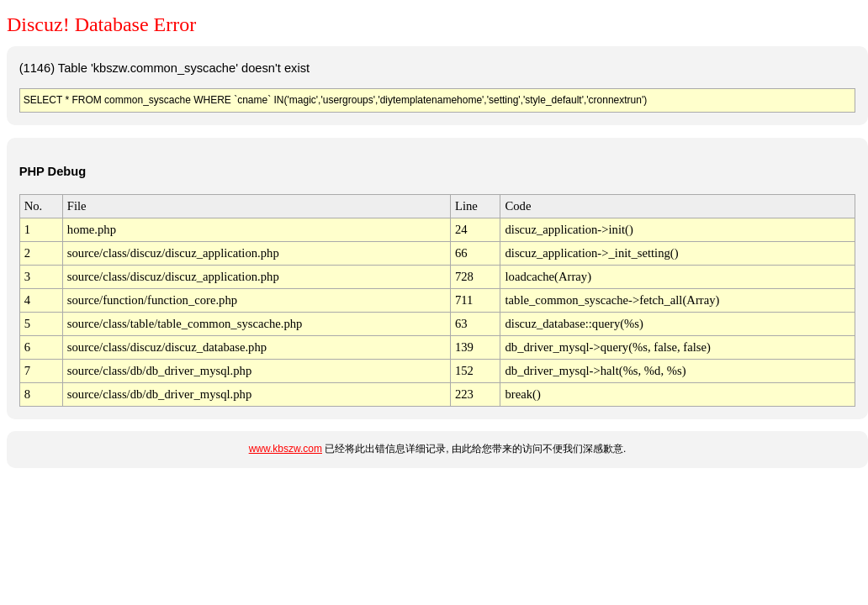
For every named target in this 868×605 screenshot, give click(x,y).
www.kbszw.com (285, 449)
